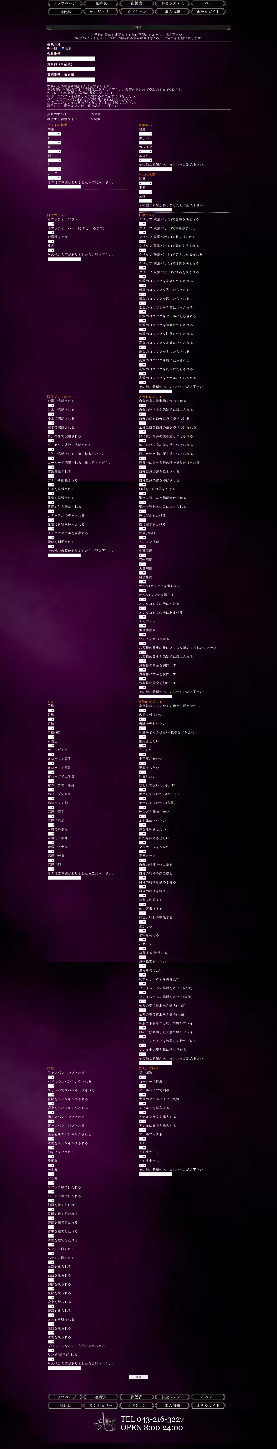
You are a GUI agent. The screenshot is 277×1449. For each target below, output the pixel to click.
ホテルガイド (208, 11)
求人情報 (172, 11)
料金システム (172, 3)
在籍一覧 (100, 3)
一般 (52, 48)
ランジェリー (100, 11)
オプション (136, 11)
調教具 (65, 11)
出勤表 (136, 3)
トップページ (65, 3)
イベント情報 (208, 3)
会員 (67, 48)
